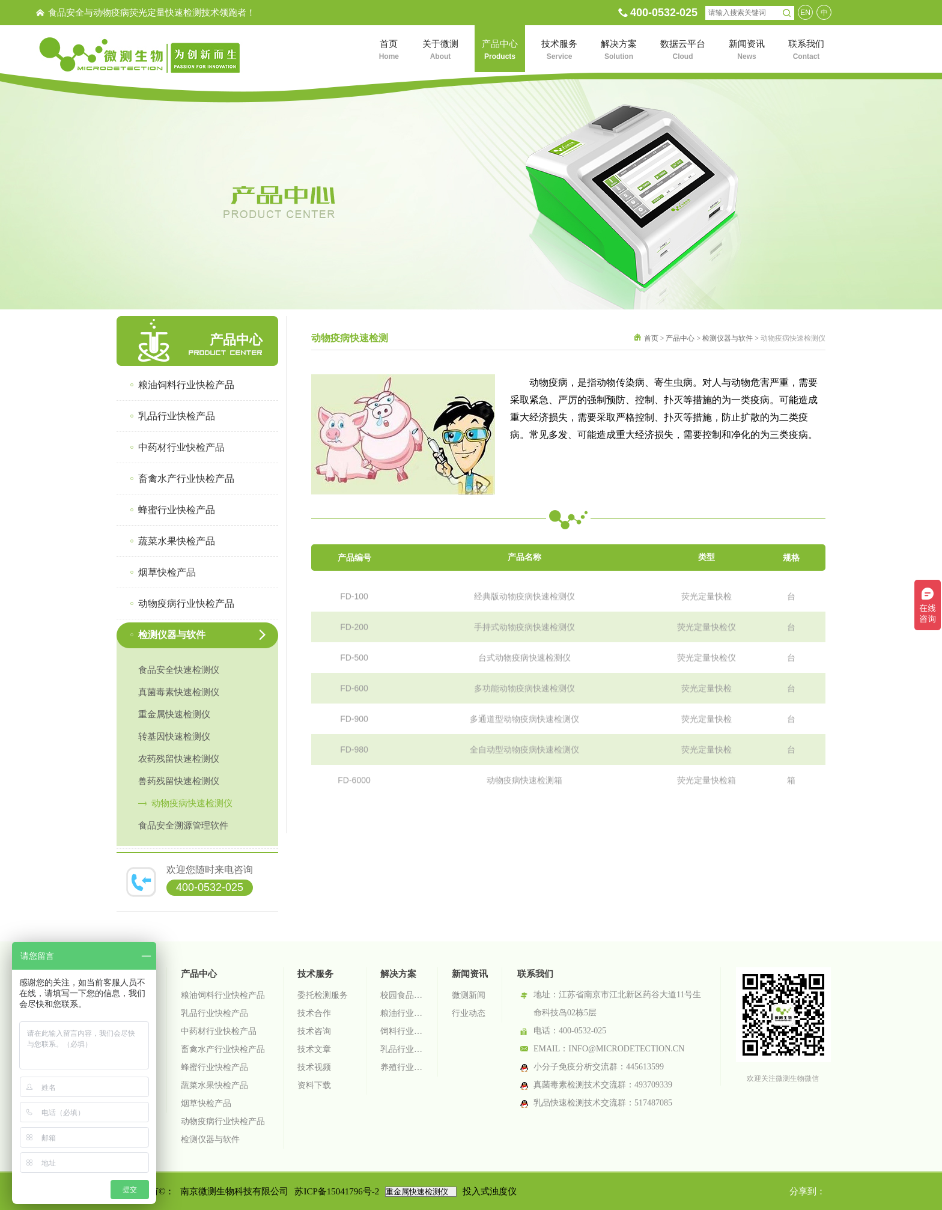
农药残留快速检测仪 (178, 759)
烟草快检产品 (206, 1103)
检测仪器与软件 (727, 338)
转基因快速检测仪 (174, 736)
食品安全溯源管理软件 (183, 825)
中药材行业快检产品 (219, 1031)
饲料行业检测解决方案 (402, 1031)
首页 (651, 338)
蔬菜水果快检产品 (214, 1085)
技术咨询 (314, 1031)
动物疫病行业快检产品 (223, 1121)
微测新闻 (468, 995)
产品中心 (680, 338)
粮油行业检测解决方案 (402, 1013)
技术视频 (314, 1067)
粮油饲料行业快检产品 (223, 995)
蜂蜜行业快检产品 (214, 1067)
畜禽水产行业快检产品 (223, 1049)
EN (805, 12)
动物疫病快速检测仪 (191, 803)
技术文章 (314, 1049)
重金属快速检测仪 (174, 714)
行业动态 (468, 1013)
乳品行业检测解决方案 (402, 1049)
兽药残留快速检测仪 (178, 781)
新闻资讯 (470, 974)
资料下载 (314, 1085)
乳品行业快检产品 (214, 1013)
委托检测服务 (322, 995)
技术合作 (314, 1013)
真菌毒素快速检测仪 (178, 692)
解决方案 (398, 974)
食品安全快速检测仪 (178, 670)
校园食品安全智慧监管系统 (402, 995)
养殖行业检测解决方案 (402, 1067)
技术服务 (315, 974)
